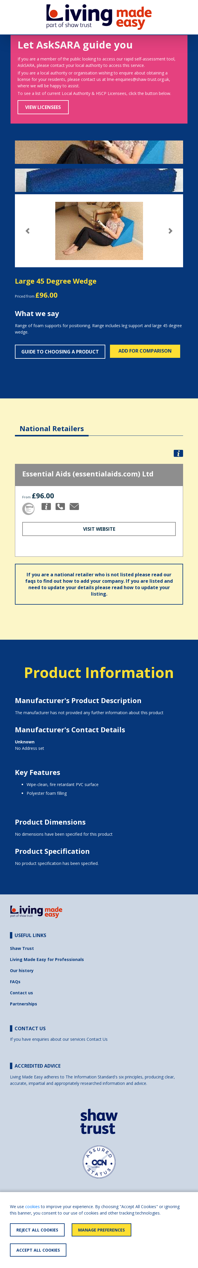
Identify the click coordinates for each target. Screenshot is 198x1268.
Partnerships (23, 1004)
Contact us (21, 992)
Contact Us (97, 1039)
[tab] (52, 424)
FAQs (15, 981)
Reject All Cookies (37, 1230)
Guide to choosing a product (60, 351)
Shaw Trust (22, 948)
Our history (22, 970)
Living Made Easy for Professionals (47, 959)
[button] (27, 231)
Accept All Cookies (38, 1250)
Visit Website (99, 529)
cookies (32, 1206)
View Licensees (43, 107)
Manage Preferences (101, 1230)
